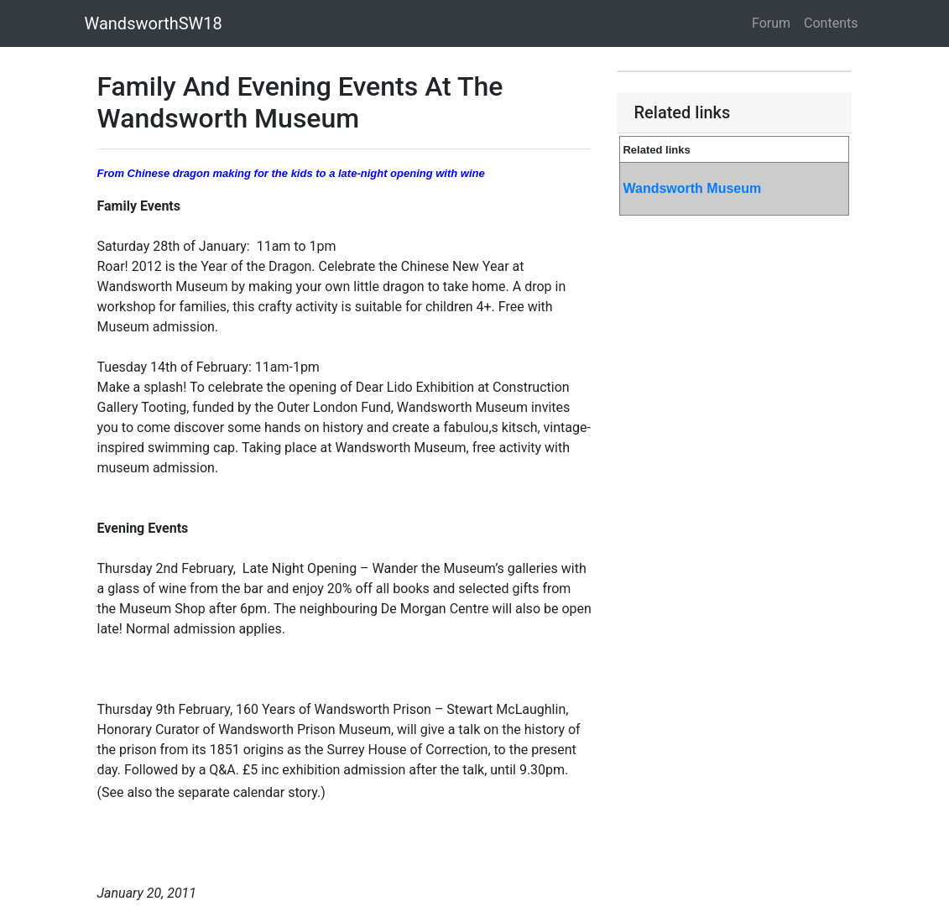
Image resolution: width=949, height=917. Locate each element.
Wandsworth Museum (692, 188)
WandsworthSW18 (153, 23)
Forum (771, 23)
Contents (831, 23)
